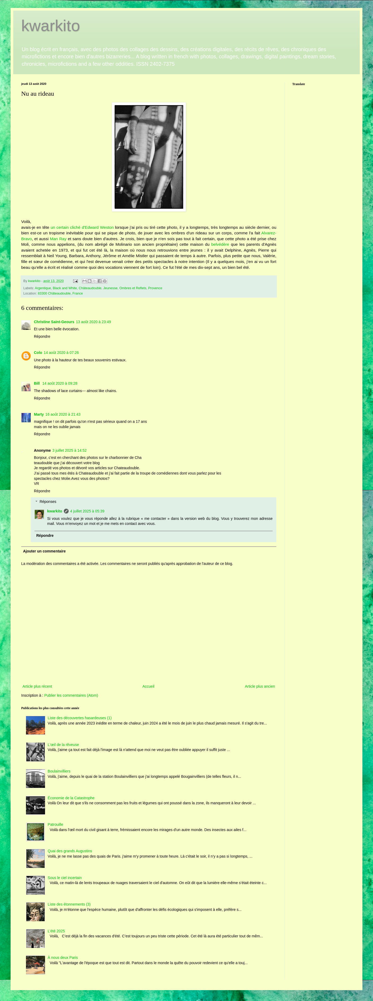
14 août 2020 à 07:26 (61, 352)
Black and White (65, 288)
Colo (38, 352)
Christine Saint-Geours (54, 322)
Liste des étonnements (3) (69, 904)
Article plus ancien (260, 686)
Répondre (42, 336)
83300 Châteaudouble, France (60, 293)
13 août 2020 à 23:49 (93, 322)
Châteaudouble (90, 288)
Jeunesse (110, 288)
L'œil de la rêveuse (63, 745)
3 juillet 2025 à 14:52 (69, 450)
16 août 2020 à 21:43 (62, 414)
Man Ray (58, 238)
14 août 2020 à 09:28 (59, 383)
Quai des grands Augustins (70, 851)
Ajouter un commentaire (44, 551)
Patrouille (55, 824)
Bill (37, 383)
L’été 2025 (56, 931)
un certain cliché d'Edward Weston (82, 227)
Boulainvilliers (59, 771)
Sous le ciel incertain (65, 878)
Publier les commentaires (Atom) (71, 695)
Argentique (43, 288)
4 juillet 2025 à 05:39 (87, 511)
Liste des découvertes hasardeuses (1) (80, 718)
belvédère (220, 244)
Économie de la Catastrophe (71, 798)
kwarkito (50, 25)
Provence (155, 288)
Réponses (47, 502)
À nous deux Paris (63, 957)
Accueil (148, 686)
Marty (39, 414)
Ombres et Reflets (132, 288)
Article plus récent (37, 686)
